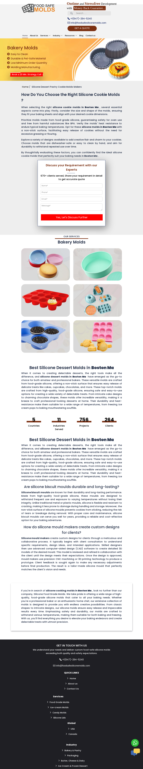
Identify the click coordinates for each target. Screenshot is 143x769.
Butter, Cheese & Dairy (72, 749)
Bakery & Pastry (71, 740)
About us (71, 680)
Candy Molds (58, 706)
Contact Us (71, 685)
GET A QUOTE (86, 28)
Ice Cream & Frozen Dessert (71, 754)
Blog (81, 36)
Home (25, 36)
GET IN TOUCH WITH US (71, 646)
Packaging (71, 745)
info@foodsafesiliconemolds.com (88, 22)
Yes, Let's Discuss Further (72, 218)
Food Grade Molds (58, 697)
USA (71, 721)
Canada (71, 725)
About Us (34, 36)
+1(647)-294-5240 (80, 18)
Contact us (90, 36)
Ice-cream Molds (58, 702)
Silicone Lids (58, 710)
